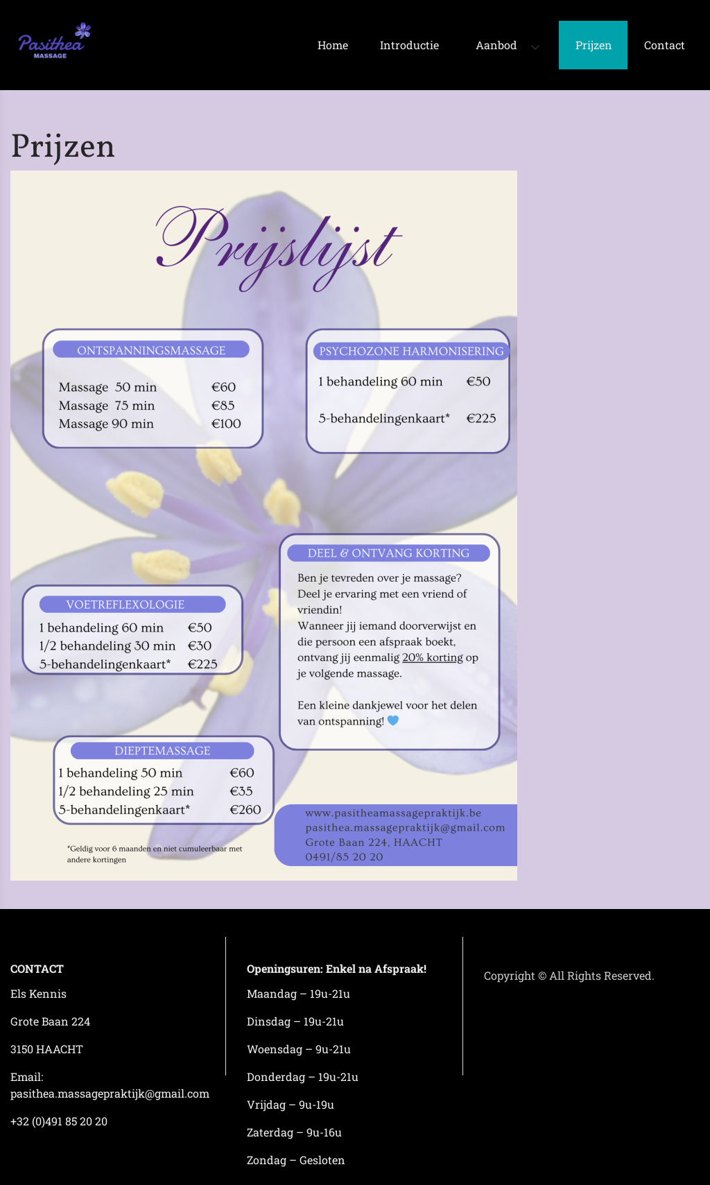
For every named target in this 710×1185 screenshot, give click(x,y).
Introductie (409, 44)
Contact (664, 44)
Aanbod (496, 44)
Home (333, 44)
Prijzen (593, 44)
